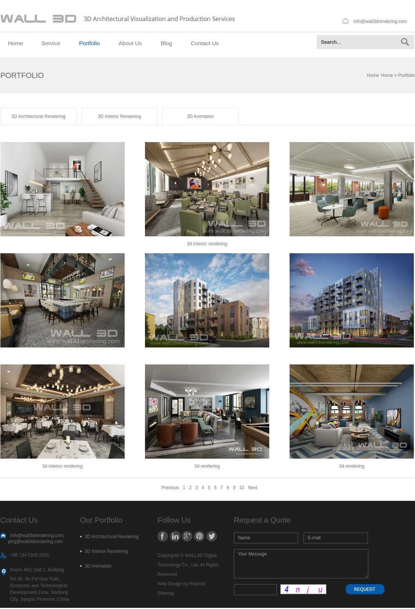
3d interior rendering (62, 466)
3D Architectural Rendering (38, 116)
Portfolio (89, 43)
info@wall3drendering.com (380, 21)
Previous (170, 487)
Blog (166, 43)
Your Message (301, 563)
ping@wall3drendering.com (35, 541)
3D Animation (200, 116)
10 (241, 487)
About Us (130, 43)
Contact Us (205, 43)
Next (253, 487)
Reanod (197, 583)
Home (15, 43)
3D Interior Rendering (119, 116)
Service (50, 43)
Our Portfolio (101, 520)
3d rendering (207, 466)
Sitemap (165, 593)
